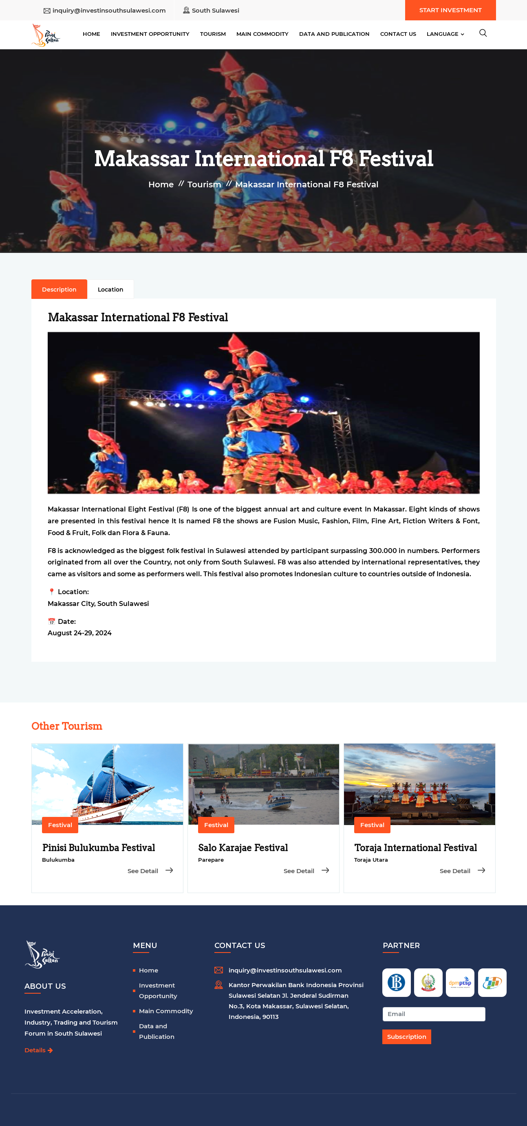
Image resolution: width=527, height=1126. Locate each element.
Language (443, 34)
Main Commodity (262, 34)
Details (38, 1050)
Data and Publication (334, 34)
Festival (60, 825)
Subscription (406, 1036)
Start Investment (450, 10)
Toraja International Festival (415, 848)
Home (91, 34)
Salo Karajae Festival (243, 848)
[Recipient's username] (434, 1014)
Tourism (213, 34)
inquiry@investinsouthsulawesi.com (109, 10)
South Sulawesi (215, 10)
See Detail (150, 871)
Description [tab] (59, 289)
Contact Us (398, 34)
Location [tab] (110, 289)
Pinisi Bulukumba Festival (98, 848)
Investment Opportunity (150, 34)
